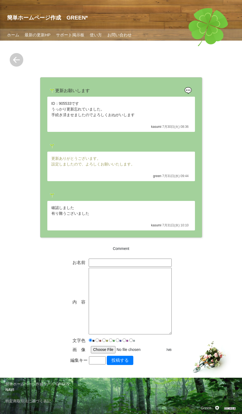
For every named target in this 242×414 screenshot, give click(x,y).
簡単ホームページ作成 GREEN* (47, 18)
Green (206, 408)
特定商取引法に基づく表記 (28, 401)
